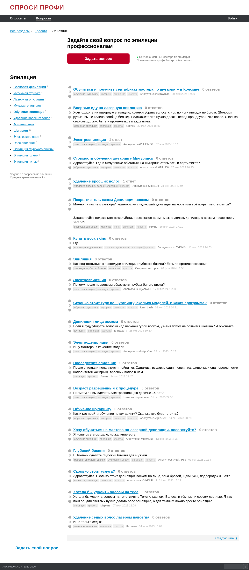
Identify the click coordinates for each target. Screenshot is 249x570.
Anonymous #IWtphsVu (137, 351)
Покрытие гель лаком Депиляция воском (111, 200)
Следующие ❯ (226, 538)
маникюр (106, 226)
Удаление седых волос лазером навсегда (111, 517)
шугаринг (106, 94)
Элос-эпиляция (24, 143)
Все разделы (20, 31)
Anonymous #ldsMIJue (139, 438)
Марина (105, 505)
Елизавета (120, 330)
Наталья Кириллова (136, 397)
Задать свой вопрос (36, 548)
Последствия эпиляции (94, 363)
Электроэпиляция (26, 136)
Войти (232, 18)
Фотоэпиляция (23, 124)
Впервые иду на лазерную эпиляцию (107, 108)
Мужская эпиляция (27, 105)
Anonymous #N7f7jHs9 (172, 459)
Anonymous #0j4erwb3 (137, 289)
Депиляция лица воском (95, 321)
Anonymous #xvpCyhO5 (154, 93)
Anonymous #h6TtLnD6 (154, 167)
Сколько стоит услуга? (94, 471)
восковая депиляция (86, 226)
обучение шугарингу (86, 94)
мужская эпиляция (118, 459)
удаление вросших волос (89, 185)
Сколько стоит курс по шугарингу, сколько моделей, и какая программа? (140, 303)
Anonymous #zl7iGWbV (172, 247)
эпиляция (119, 94)
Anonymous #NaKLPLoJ (142, 480)
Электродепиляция (91, 342)
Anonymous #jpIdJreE (153, 418)
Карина (130, 125)
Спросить (18, 18)
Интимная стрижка (26, 93)
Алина (104, 376)
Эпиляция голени (25, 155)
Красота (41, 31)
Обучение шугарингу (92, 409)
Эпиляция (82, 259)
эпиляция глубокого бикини (90, 268)
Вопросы (43, 18)
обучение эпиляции (85, 438)
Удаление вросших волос (31, 118)
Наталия (131, 526)
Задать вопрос (98, 59)
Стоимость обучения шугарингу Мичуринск (113, 158)
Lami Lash (146, 307)
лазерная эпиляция (85, 125)
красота (132, 94)
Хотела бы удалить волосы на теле (106, 492)
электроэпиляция (84, 144)
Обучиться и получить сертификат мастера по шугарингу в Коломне (136, 89)
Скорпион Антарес (147, 268)
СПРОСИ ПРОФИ (37, 7)
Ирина (153, 226)
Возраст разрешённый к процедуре (106, 388)
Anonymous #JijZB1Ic (145, 185)
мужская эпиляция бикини (89, 459)
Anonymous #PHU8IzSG (138, 144)
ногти (117, 226)
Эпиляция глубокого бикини (33, 149)
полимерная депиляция (88, 247)
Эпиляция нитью (25, 161)
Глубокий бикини (89, 451)
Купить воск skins (89, 238)
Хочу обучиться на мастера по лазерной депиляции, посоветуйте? (134, 430)
